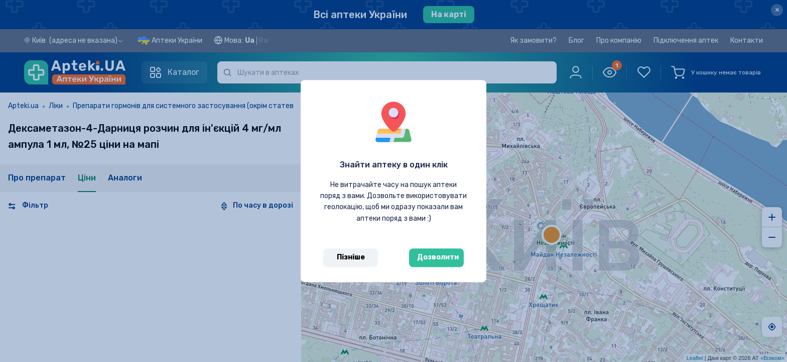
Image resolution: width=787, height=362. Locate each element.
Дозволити (438, 257)
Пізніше (351, 257)
